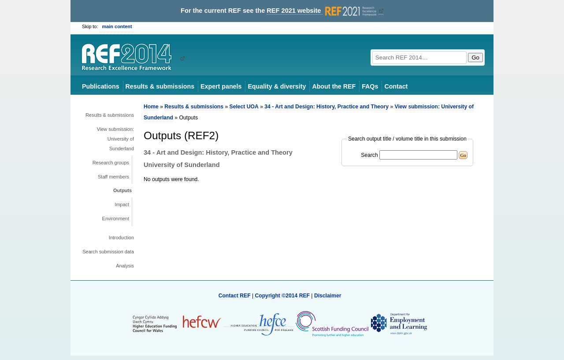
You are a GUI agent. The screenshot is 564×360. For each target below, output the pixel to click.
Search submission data (108, 251)
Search (369, 155)
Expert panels (220, 86)
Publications (100, 86)
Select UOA (244, 107)
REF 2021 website (322, 11)
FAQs (370, 86)
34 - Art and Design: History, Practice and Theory (326, 107)
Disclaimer (327, 296)
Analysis (125, 265)
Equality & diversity (277, 86)
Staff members (113, 176)
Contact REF (235, 296)
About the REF (334, 86)
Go (475, 57)
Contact (396, 86)
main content (117, 26)
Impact (122, 204)
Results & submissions (160, 86)
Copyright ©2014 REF (283, 296)
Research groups (111, 162)
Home (151, 107)
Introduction (121, 237)
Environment (115, 218)
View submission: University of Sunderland (115, 138)
